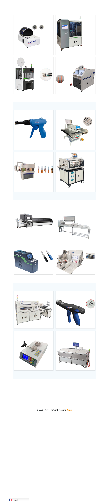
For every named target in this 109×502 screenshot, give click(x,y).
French (13, 500)
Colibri (69, 410)
